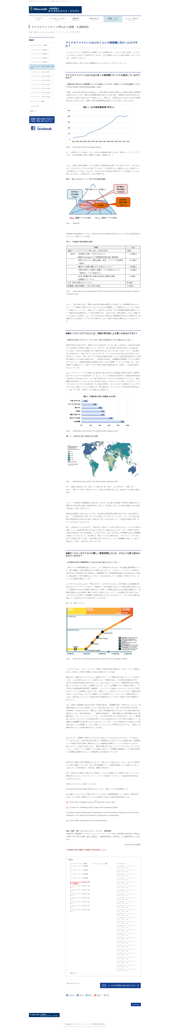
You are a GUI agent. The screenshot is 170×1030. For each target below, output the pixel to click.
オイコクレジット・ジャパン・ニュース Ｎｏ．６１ (126, 898)
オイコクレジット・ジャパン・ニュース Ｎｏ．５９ (126, 906)
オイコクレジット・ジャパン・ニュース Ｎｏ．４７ (126, 954)
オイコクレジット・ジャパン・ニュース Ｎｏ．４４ (126, 966)
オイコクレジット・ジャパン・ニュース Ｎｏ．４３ (126, 969)
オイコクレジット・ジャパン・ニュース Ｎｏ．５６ (126, 918)
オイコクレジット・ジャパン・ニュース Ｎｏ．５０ (126, 942)
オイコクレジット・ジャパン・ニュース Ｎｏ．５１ (126, 938)
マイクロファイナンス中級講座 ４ (79, 866)
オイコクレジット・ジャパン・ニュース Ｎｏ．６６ (126, 882)
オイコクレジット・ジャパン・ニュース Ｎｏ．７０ (126, 866)
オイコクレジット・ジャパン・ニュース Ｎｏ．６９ (126, 870)
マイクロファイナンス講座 (46, 32)
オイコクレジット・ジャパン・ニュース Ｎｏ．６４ (126, 890)
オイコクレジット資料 (100, 863)
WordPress (74, 1025)
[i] (76, 174)
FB (107, 776)
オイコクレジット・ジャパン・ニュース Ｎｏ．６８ (126, 874)
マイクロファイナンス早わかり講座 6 (79, 890)
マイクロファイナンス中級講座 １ (79, 878)
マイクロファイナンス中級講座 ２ (79, 874)
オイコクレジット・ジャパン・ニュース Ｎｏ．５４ (126, 926)
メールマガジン (122, 863)
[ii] (88, 236)
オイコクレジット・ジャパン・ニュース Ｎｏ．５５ (126, 922)
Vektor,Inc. (96, 1025)
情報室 (36, 32)
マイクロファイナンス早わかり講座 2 (79, 906)
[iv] (113, 672)
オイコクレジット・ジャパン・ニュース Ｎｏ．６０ (126, 902)
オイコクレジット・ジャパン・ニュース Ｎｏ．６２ (126, 894)
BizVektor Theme (85, 1025)
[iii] (128, 362)
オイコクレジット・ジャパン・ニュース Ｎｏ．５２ (126, 934)
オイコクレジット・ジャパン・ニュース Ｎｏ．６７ (126, 878)
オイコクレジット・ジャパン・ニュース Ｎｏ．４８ (126, 950)
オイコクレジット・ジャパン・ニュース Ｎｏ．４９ (126, 946)
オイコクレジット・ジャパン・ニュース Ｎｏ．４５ (126, 961)
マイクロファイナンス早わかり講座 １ (79, 910)
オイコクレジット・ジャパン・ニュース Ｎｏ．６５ (126, 886)
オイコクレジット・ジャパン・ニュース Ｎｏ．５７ (126, 914)
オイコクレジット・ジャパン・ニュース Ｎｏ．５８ (126, 910)
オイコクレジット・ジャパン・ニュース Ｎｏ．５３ (126, 930)
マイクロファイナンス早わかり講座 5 (79, 894)
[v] (82, 694)
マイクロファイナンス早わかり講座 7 (79, 886)
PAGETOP (136, 1003)
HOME (30, 32)
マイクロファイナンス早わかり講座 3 (79, 902)
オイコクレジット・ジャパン (82, 1022)
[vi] (100, 727)
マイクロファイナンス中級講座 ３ (79, 870)
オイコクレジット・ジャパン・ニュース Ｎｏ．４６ (126, 958)
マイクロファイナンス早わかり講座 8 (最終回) (79, 882)
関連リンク (73, 973)
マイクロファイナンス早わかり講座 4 (79, 898)
